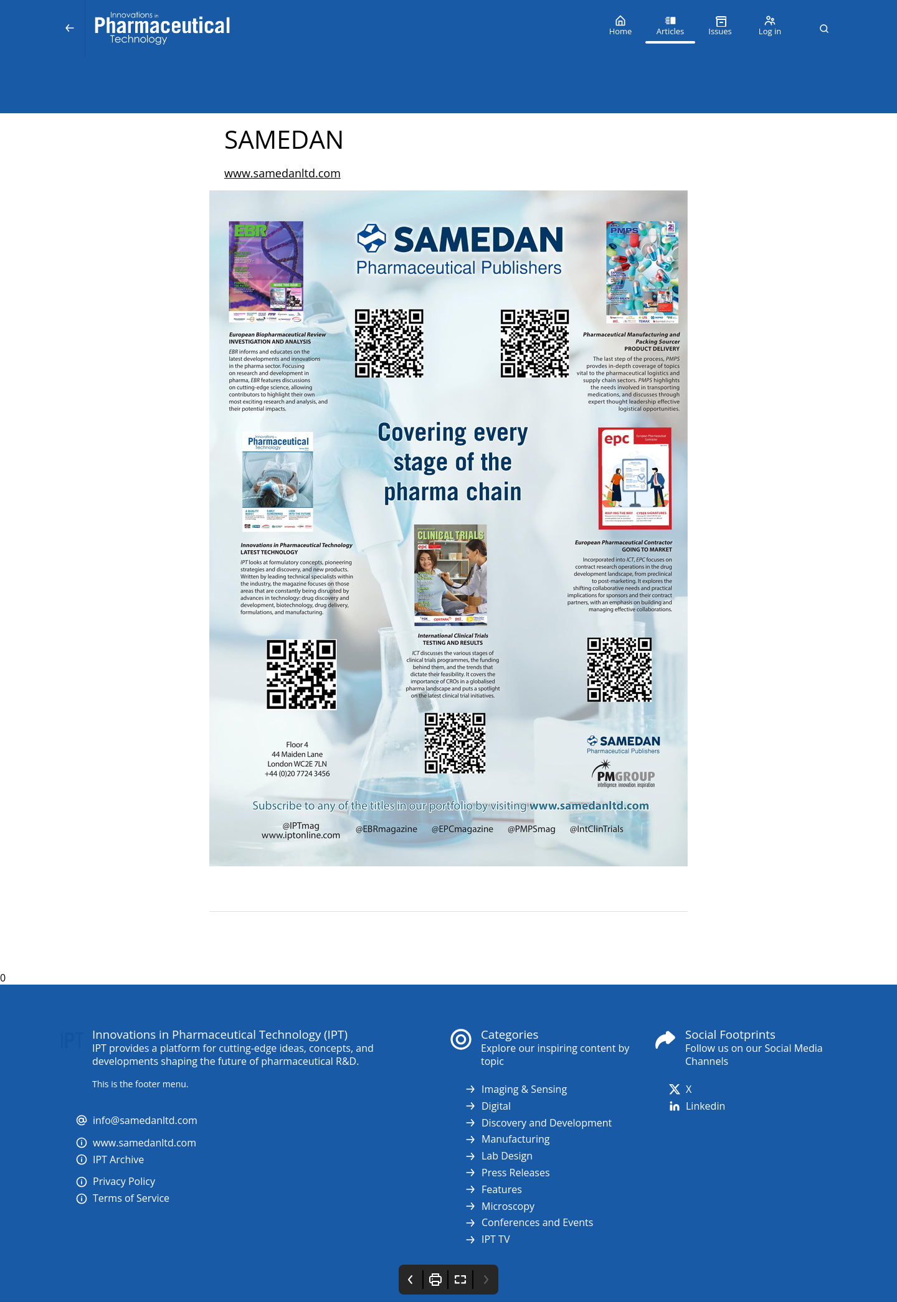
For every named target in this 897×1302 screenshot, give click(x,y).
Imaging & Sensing (515, 1089)
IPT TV (487, 1239)
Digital (487, 1106)
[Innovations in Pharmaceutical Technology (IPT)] (340, 28)
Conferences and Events (528, 1222)
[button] (824, 28)
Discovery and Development (538, 1123)
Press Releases (507, 1172)
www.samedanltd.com (282, 173)
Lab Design (498, 1156)
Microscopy (499, 1206)
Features (493, 1189)
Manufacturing (506, 1139)
